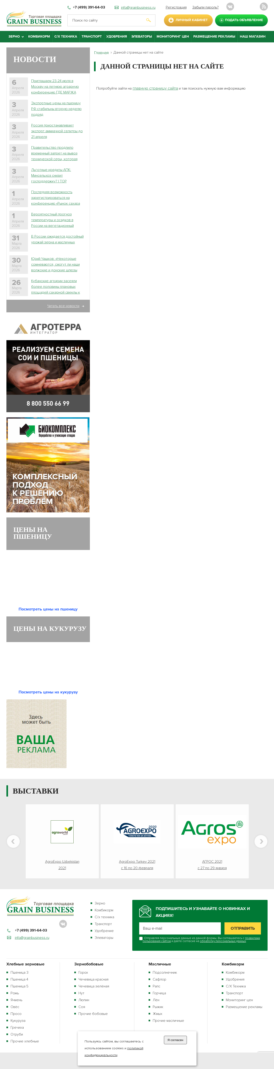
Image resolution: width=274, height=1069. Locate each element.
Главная (101, 53)
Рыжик (158, 1007)
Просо (16, 1013)
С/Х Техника (65, 36)
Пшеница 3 (19, 972)
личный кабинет (192, 20)
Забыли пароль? (205, 7)
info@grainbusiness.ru (138, 7)
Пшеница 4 (19, 979)
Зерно (100, 903)
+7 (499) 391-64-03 (89, 7)
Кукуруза (18, 1020)
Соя (81, 1007)
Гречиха (17, 1027)
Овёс (15, 1007)
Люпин (83, 1000)
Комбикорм (39, 36)
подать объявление (244, 20)
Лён (156, 1000)
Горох (83, 972)
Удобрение (104, 931)
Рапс (156, 986)
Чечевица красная (93, 979)
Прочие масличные (168, 1020)
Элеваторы (141, 36)
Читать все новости (63, 306)
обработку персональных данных (223, 941)
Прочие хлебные (25, 1041)
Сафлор (159, 979)
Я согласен (175, 1040)
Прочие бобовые (93, 1013)
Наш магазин (253, 36)
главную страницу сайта (155, 88)
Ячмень (16, 1000)
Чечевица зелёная (93, 986)
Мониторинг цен (173, 36)
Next (261, 841)
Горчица (159, 993)
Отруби (17, 1034)
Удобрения (116, 36)
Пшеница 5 (19, 986)
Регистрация (176, 7)
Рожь (15, 993)
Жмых (157, 1013)
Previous (13, 841)
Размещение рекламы (214, 36)
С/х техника (104, 917)
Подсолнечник (165, 972)
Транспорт (92, 36)
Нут (81, 993)
